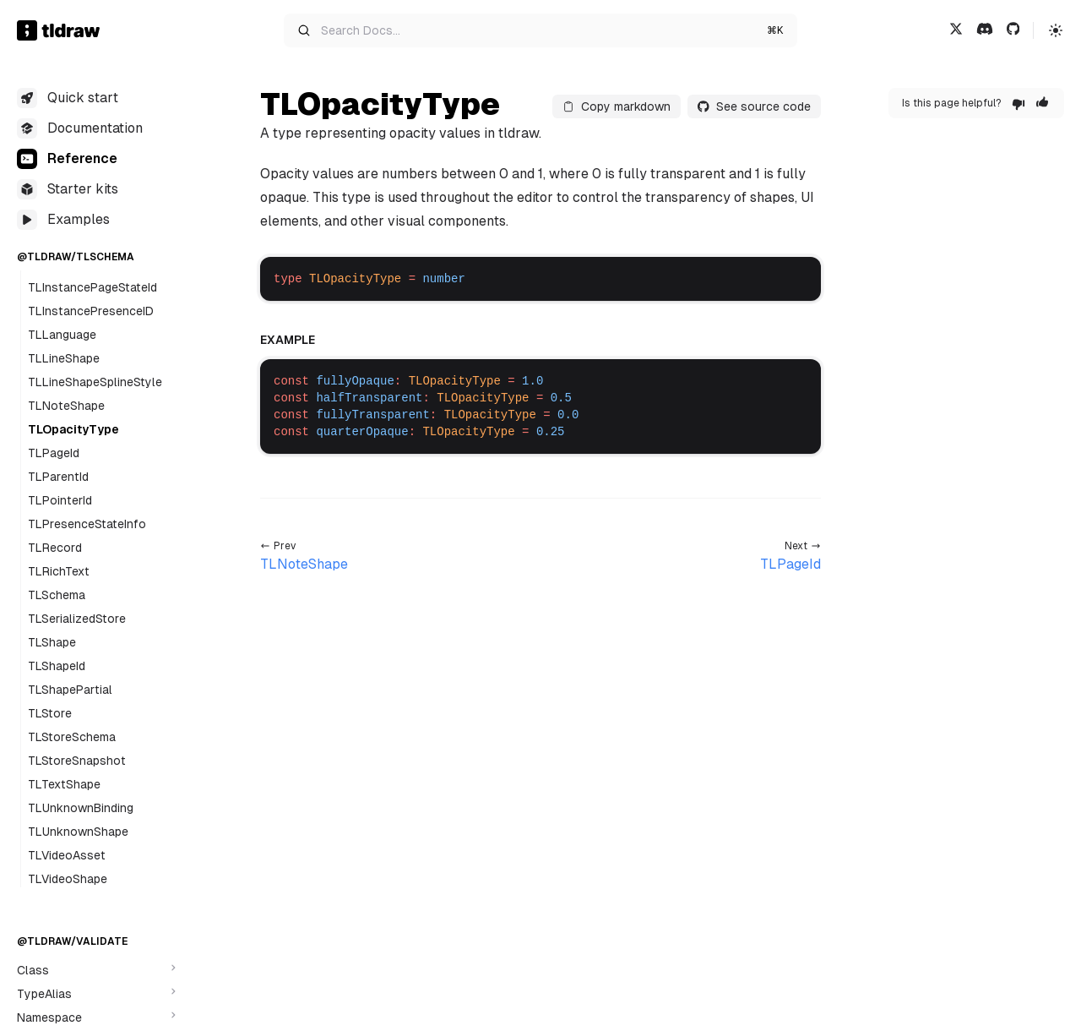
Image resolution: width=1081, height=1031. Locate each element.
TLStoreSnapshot (77, 760)
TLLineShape (64, 358)
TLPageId (53, 453)
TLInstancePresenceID (91, 311)
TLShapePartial (70, 689)
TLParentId (58, 476)
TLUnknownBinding (80, 808)
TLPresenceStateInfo (87, 524)
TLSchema (56, 595)
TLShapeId (56, 666)
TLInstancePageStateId (92, 287)
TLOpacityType (73, 429)
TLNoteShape (66, 405)
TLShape (52, 642)
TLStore (50, 713)
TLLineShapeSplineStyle (95, 382)
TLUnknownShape (78, 831)
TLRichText (59, 571)
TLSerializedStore (77, 618)
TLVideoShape (67, 879)
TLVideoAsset (67, 855)
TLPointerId (60, 500)
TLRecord (55, 547)
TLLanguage (62, 334)
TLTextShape (64, 784)
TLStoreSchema (72, 737)
